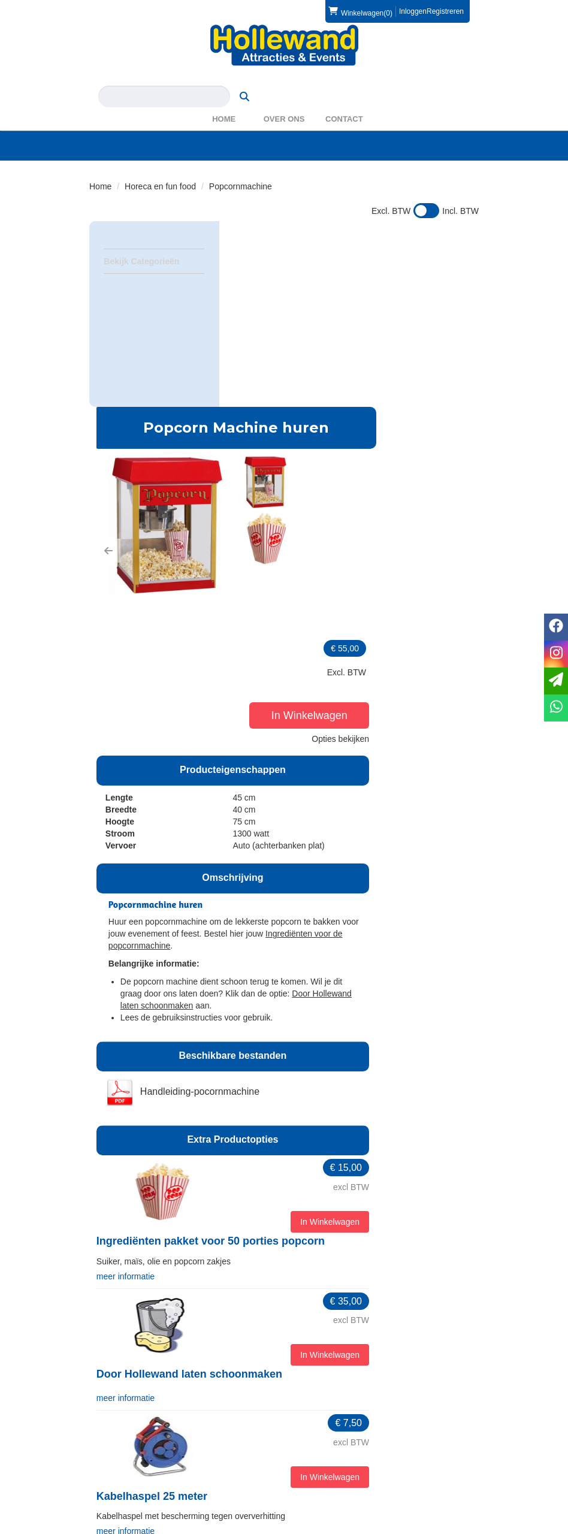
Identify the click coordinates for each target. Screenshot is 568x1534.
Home (223, 100)
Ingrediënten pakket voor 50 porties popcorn (342, 901)
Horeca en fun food (160, 168)
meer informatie (257, 934)
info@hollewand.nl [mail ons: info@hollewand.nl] (140, 1391)
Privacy (111, 1470)
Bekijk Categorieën (154, 242)
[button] (240, 341)
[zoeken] (455, 78)
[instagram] (468, 1527)
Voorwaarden (326, 1458)
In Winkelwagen (435, 324)
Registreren (445, 11)
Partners (317, 1382)
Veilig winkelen (124, 1458)
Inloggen (413, 11)
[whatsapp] (556, 707)
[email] (556, 681)
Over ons (284, 100)
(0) (360, 11)
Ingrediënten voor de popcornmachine (330, 605)
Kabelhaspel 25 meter (283, 1152)
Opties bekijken (441, 347)
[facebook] (446, 1527)
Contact (344, 100)
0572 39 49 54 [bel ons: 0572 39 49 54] (134, 1371)
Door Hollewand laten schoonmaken (321, 1032)
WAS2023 (320, 1394)
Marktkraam (258, 1284)
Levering (113, 1446)
